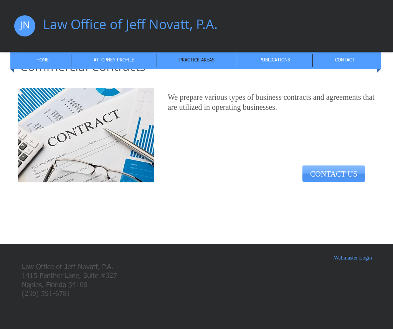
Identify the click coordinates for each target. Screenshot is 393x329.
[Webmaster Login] (353, 258)
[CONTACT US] (333, 173)
